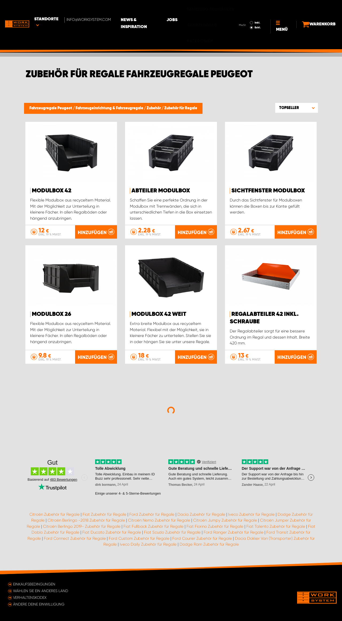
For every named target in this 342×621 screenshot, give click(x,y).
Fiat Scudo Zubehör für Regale (172, 534)
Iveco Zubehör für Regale (251, 516)
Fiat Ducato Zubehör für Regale (111, 534)
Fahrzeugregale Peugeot (51, 108)
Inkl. (248, 7)
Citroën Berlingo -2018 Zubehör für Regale (86, 522)
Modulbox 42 (51, 191)
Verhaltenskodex (29, 597)
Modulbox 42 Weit (158, 316)
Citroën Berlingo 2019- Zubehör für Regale (82, 528)
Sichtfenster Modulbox (268, 191)
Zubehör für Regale (180, 108)
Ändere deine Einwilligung (38, 604)
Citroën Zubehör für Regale (54, 516)
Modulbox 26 (51, 316)
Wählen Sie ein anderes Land (40, 591)
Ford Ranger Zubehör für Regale (233, 534)
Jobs (189, 8)
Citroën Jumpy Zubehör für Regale (225, 522)
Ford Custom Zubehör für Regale (139, 540)
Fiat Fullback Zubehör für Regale (153, 528)
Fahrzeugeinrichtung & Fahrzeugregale (110, 108)
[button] (296, 107)
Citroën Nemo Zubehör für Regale (159, 522)
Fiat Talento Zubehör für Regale (275, 528)
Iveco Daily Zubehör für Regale (148, 546)
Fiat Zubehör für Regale (104, 516)
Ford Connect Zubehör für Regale (75, 540)
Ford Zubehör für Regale (151, 516)
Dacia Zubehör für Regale (201, 516)
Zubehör (154, 108)
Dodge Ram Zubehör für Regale (209, 546)
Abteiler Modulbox (160, 191)
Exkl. (249, 12)
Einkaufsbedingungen (34, 584)
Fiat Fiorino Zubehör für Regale (214, 528)
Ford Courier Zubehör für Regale (202, 540)
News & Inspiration (153, 8)
